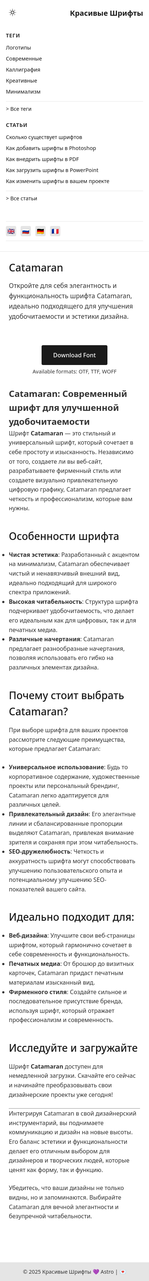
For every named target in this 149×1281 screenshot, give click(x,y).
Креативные (21, 80)
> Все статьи (21, 198)
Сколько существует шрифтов (44, 137)
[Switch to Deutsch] (40, 231)
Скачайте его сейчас (107, 1076)
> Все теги (19, 108)
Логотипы (18, 47)
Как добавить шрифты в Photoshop (51, 148)
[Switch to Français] (55, 231)
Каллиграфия (23, 69)
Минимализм (23, 91)
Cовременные (24, 58)
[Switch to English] (11, 231)
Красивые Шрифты (106, 13)
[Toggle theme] (12, 13)
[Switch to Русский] (26, 231)
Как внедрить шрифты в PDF (42, 159)
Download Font (74, 355)
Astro (107, 1271)
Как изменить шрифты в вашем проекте (57, 181)
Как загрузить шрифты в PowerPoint (52, 170)
